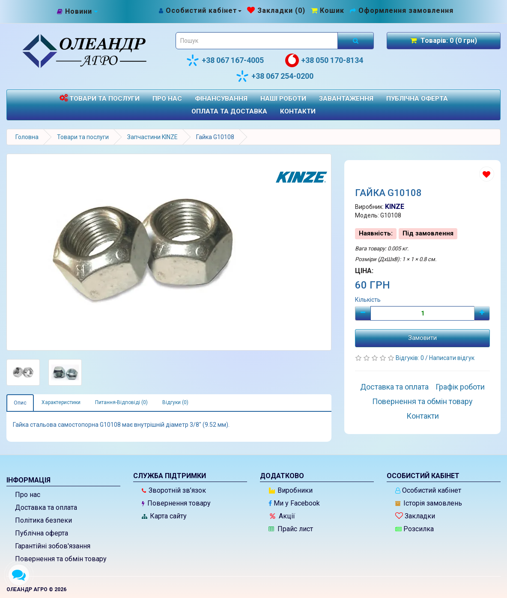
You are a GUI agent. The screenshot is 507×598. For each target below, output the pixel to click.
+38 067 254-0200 (274, 76)
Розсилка (414, 529)
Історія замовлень (428, 503)
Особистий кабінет (428, 490)
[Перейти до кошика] (327, 10)
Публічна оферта (417, 98)
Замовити (422, 338)
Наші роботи (283, 98)
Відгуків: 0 (410, 357)
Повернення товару (176, 503)
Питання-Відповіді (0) (121, 402)
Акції (282, 516)
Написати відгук (451, 357)
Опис (20, 403)
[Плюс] (482, 313)
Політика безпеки (43, 520)
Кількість (368, 299)
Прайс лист (290, 529)
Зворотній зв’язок (174, 490)
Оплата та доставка (229, 111)
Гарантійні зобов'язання (52, 546)
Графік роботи (460, 386)
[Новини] (77, 12)
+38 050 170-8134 (324, 60)
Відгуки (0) (175, 402)
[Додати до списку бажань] (486, 174)
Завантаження (346, 98)
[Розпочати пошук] (355, 40)
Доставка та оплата (394, 386)
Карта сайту (164, 516)
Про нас (167, 98)
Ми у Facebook (294, 503)
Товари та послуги (100, 98)
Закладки (415, 516)
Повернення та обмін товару (422, 401)
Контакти (298, 111)
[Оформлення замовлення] (401, 10)
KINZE (394, 206)
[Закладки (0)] (276, 10)
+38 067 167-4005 (225, 60)
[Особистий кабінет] (200, 10)
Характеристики (61, 402)
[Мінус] (363, 313)
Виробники (291, 490)
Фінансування (221, 98)
